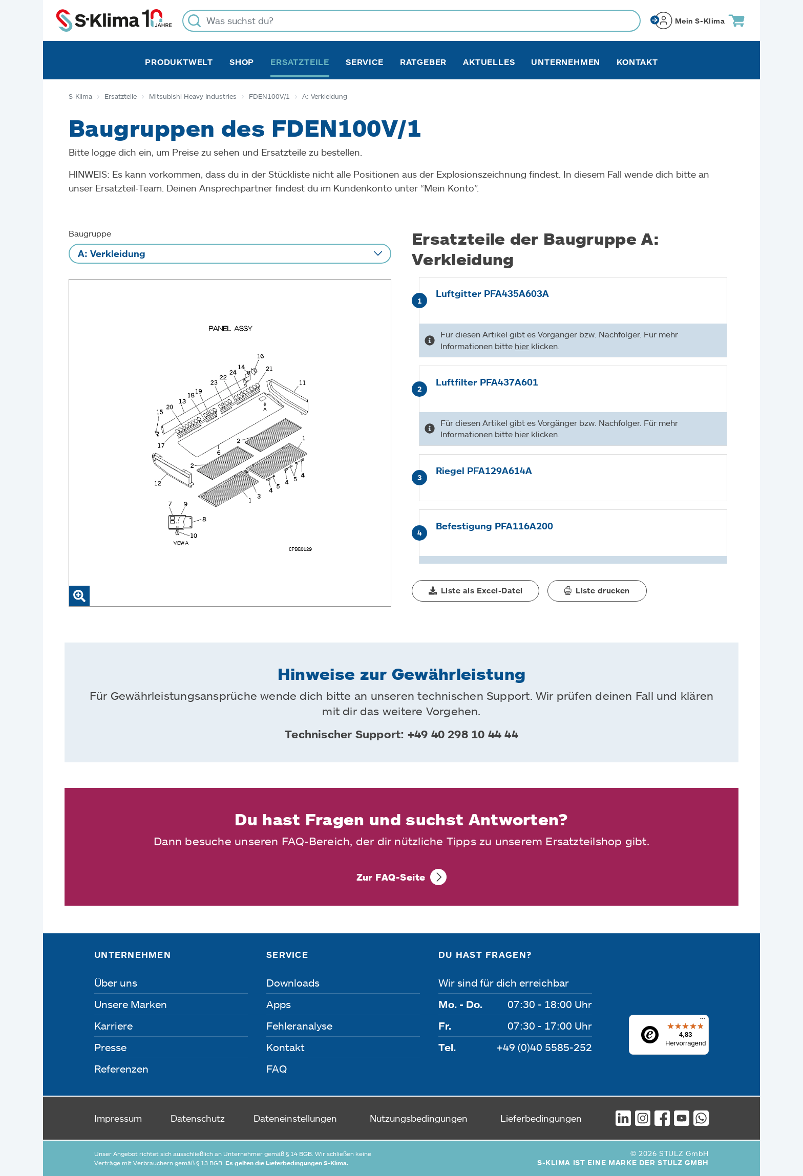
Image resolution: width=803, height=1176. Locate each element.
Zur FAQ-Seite (391, 877)
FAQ (276, 1068)
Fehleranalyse (299, 1025)
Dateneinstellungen (295, 1118)
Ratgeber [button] (423, 62)
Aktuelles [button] (489, 62)
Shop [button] (241, 62)
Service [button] (365, 62)
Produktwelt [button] (179, 62)
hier (522, 346)
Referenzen (121, 1068)
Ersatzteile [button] (299, 62)
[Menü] (702, 1021)
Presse (110, 1047)
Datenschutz (198, 1118)
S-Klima (80, 96)
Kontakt (637, 62)
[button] (475, 591)
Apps (278, 1004)
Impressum (118, 1118)
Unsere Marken (130, 1004)
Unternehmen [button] (565, 62)
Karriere (113, 1025)
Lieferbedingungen (541, 1118)
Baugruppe (90, 233)
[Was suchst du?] (411, 21)
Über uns (115, 982)
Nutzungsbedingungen (419, 1118)
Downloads (293, 982)
